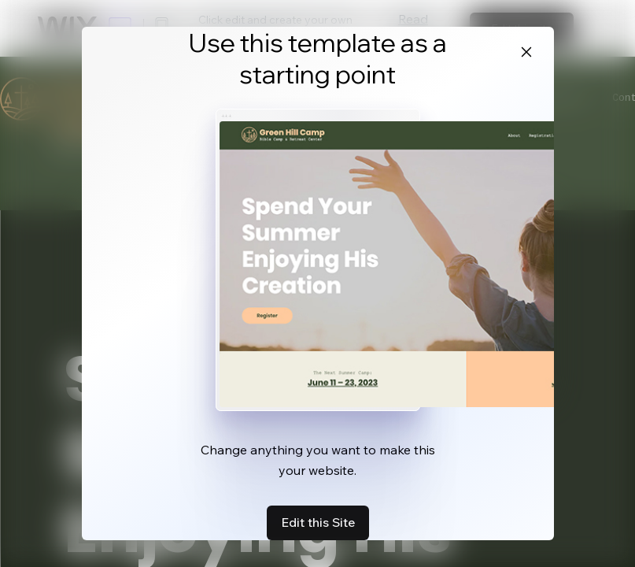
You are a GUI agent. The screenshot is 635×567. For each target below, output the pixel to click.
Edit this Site (318, 522)
